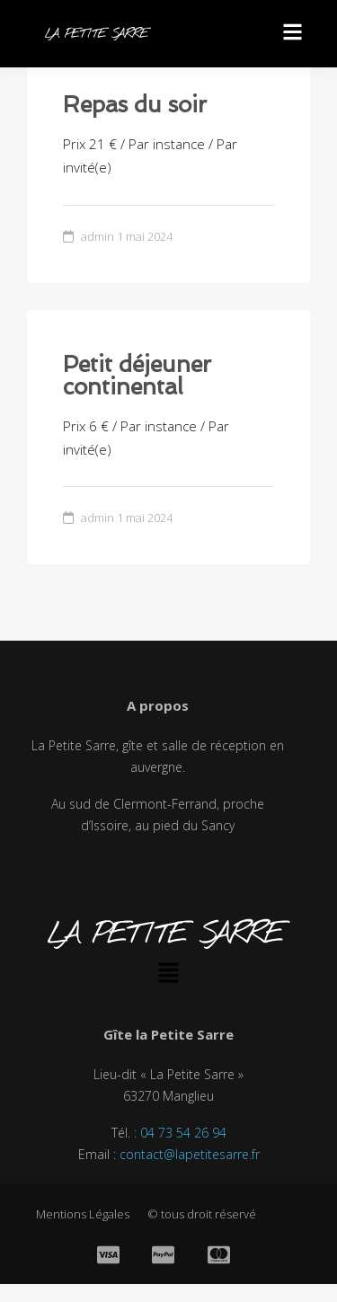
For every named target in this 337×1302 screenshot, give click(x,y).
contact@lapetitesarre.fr (190, 1154)
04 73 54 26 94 (183, 1132)
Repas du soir (135, 105)
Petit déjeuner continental (137, 375)
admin (97, 236)
